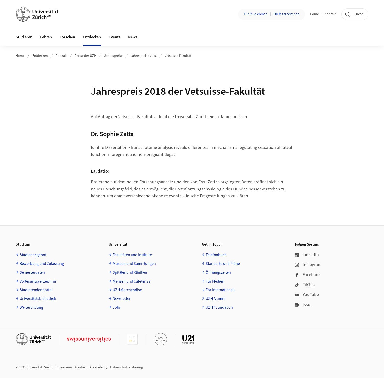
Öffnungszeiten (218, 272)
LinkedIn (307, 255)
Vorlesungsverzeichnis (38, 281)
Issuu (304, 305)
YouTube (307, 295)
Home (314, 14)
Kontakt (330, 14)
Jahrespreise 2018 (144, 55)
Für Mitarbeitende (286, 14)
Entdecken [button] (92, 37)
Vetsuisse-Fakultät (178, 55)
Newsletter (122, 298)
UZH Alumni (215, 298)
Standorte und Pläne (223, 263)
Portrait (61, 55)
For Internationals (220, 290)
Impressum (63, 367)
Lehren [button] (46, 37)
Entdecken (40, 55)
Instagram (308, 265)
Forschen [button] (67, 37)
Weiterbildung (31, 307)
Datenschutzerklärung (126, 367)
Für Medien (215, 281)
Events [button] (114, 37)
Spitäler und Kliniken (130, 272)
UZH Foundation (219, 307)
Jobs (117, 307)
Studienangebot (33, 255)
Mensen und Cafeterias (131, 281)
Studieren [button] (24, 37)
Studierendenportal (36, 290)
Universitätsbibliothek (38, 298)
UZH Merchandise (127, 290)
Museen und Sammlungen (134, 263)
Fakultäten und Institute (132, 255)
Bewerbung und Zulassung (42, 263)
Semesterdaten (32, 272)
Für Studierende (255, 14)
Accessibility (98, 367)
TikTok (305, 285)
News (132, 37)
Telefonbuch (216, 255)
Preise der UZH (85, 55)
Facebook (308, 275)
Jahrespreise (113, 55)
